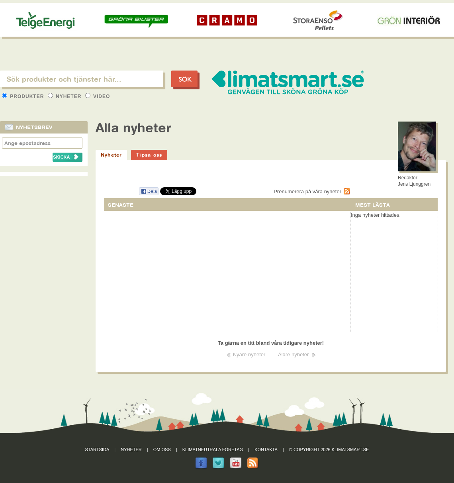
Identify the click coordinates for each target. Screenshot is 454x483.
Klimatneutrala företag (212, 449)
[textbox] (81, 79)
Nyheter (65, 96)
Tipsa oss (149, 155)
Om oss (162, 449)
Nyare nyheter (249, 354)
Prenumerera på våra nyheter (307, 191)
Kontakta (266, 449)
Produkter (24, 96)
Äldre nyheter (293, 354)
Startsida (97, 449)
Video (97, 96)
